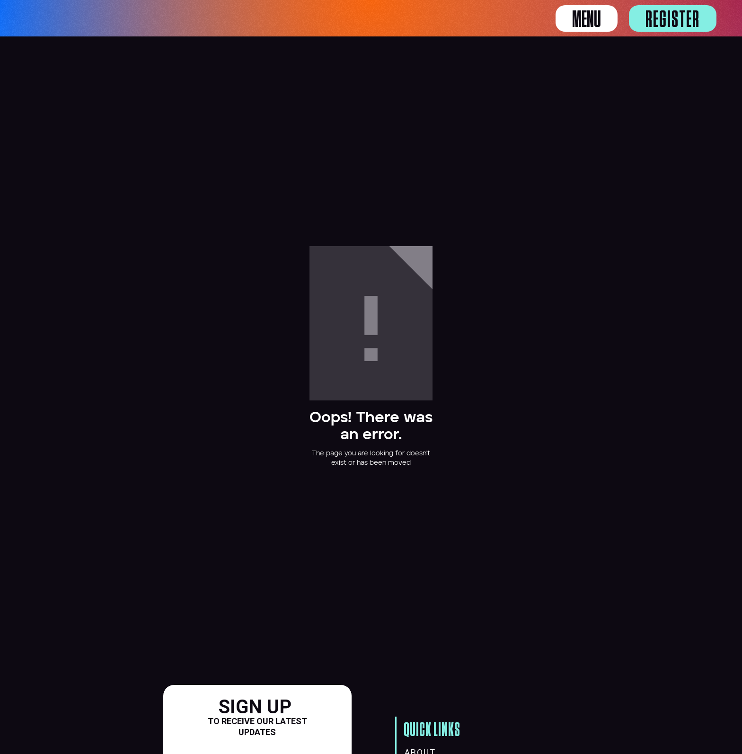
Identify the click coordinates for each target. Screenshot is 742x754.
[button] (587, 18)
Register (672, 20)
